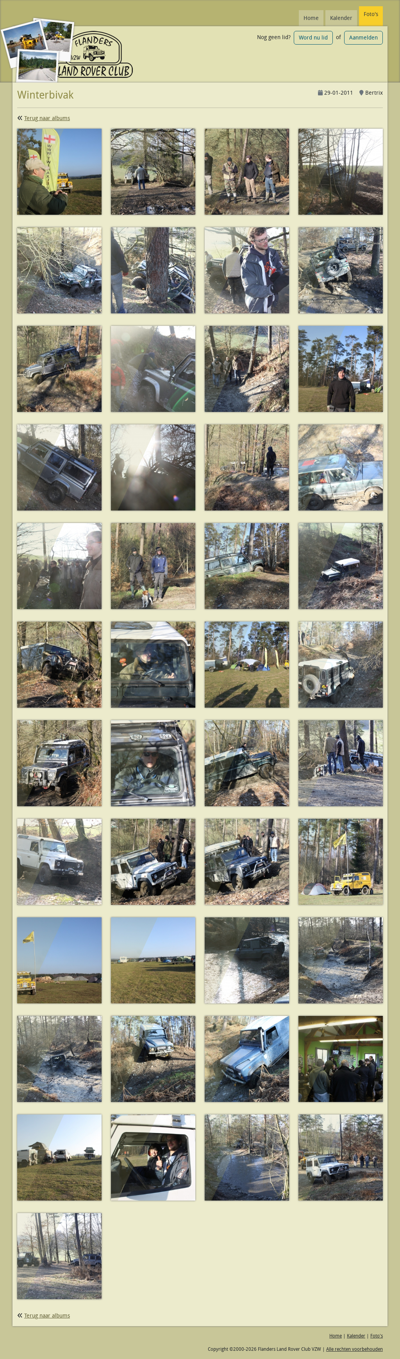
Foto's (371, 14)
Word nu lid (313, 37)
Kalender (341, 18)
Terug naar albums (47, 118)
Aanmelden (363, 37)
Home (311, 18)
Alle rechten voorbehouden (354, 1349)
